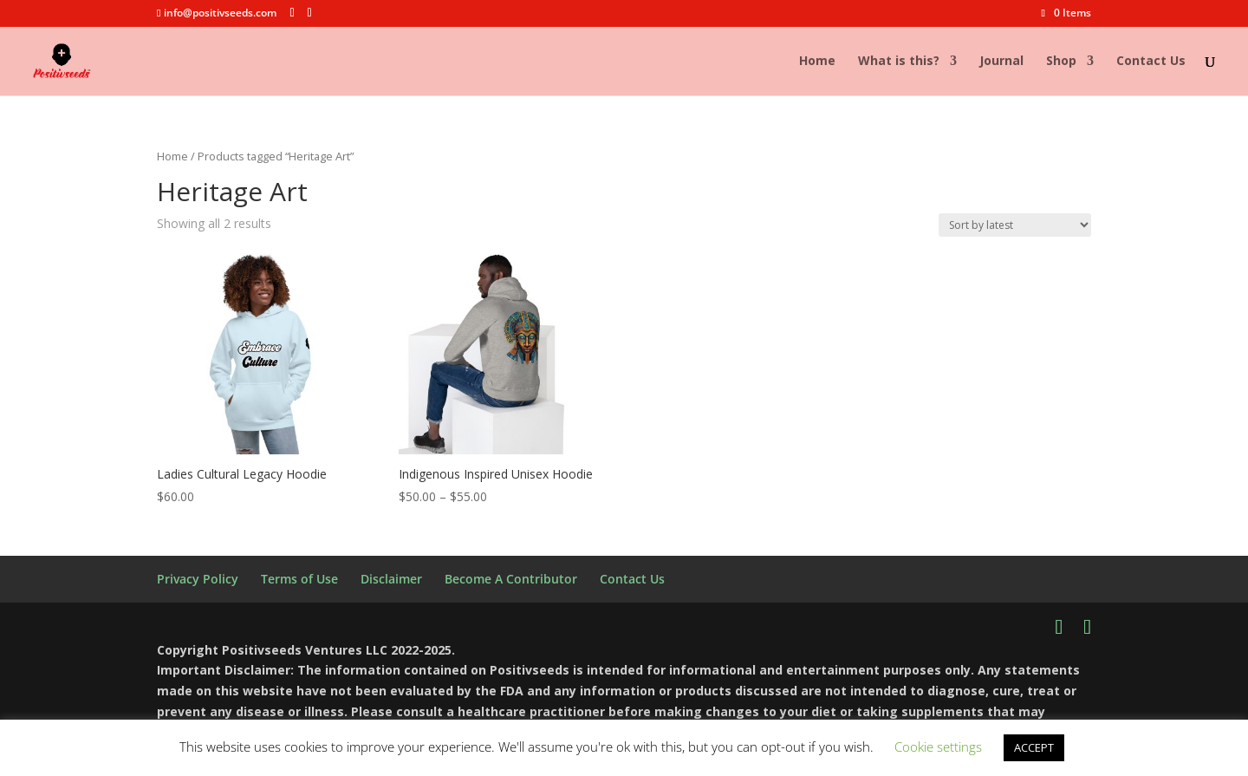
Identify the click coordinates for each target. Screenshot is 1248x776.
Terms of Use (299, 579)
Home (817, 61)
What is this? (898, 61)
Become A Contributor (511, 579)
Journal (1001, 61)
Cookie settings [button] (938, 746)
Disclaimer (391, 579)
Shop (1061, 61)
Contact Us (1151, 61)
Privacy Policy (197, 579)
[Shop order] (1015, 225)
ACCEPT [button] (1034, 747)
